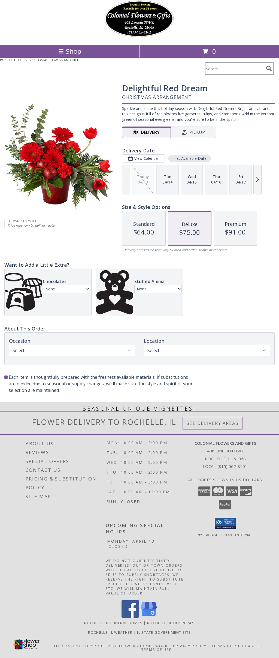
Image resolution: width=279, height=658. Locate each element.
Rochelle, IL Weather (110, 632)
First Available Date (189, 158)
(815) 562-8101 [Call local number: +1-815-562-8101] (232, 466)
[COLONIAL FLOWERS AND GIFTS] (139, 36)
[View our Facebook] (130, 616)
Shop (69, 51)
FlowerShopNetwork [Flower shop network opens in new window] (143, 646)
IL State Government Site (164, 632)
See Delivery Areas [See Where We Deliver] (213, 423)
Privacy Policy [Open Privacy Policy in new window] (190, 646)
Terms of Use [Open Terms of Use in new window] (156, 649)
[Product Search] (234, 68)
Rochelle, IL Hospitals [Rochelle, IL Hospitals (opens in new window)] (171, 622)
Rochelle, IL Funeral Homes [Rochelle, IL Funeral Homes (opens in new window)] (113, 622)
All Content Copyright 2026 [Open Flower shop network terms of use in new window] (85, 646)
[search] (269, 68)
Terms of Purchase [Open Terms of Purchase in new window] (234, 646)
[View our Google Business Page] (148, 616)
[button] (225, 523)
